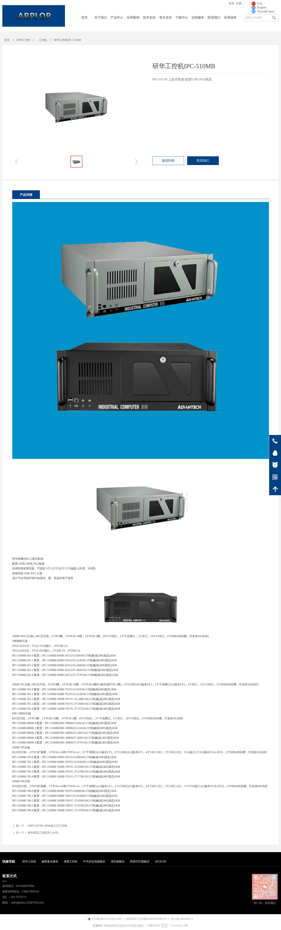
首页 (7, 40)
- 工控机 (42, 40)
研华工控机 (23, 40)
